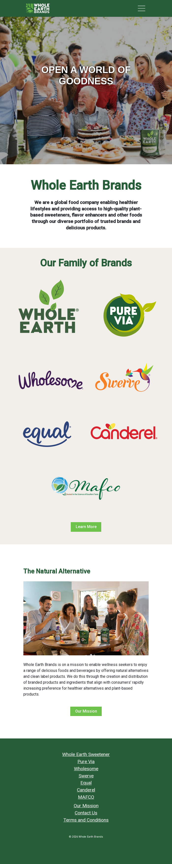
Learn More (86, 526)
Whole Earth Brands (91, 836)
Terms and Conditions (86, 820)
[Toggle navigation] (141, 8)
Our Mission (86, 711)
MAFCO (86, 797)
